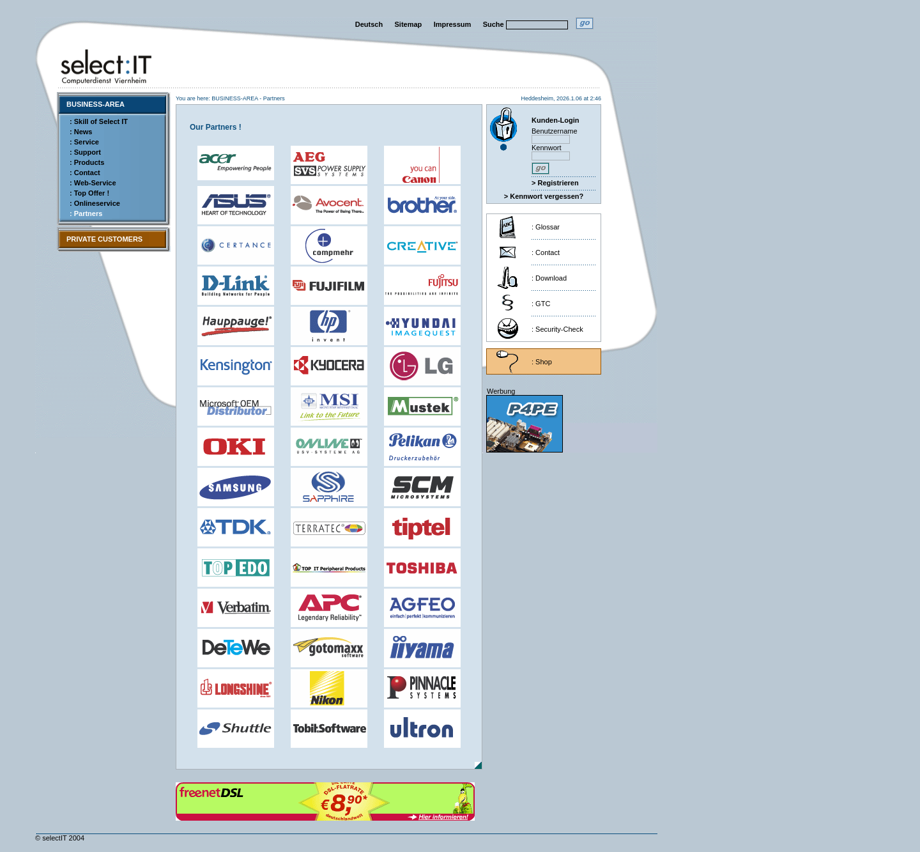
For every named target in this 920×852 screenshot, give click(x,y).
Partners (274, 98)
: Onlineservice (95, 203)
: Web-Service (93, 183)
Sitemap (408, 24)
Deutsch (369, 24)
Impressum (452, 24)
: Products (87, 162)
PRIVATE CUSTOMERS (104, 239)
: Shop (542, 362)
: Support (85, 152)
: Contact (85, 172)
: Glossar (546, 227)
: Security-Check (557, 329)
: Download (549, 278)
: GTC (541, 303)
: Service (84, 142)
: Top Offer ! (89, 193)
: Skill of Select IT (99, 121)
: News (81, 132)
